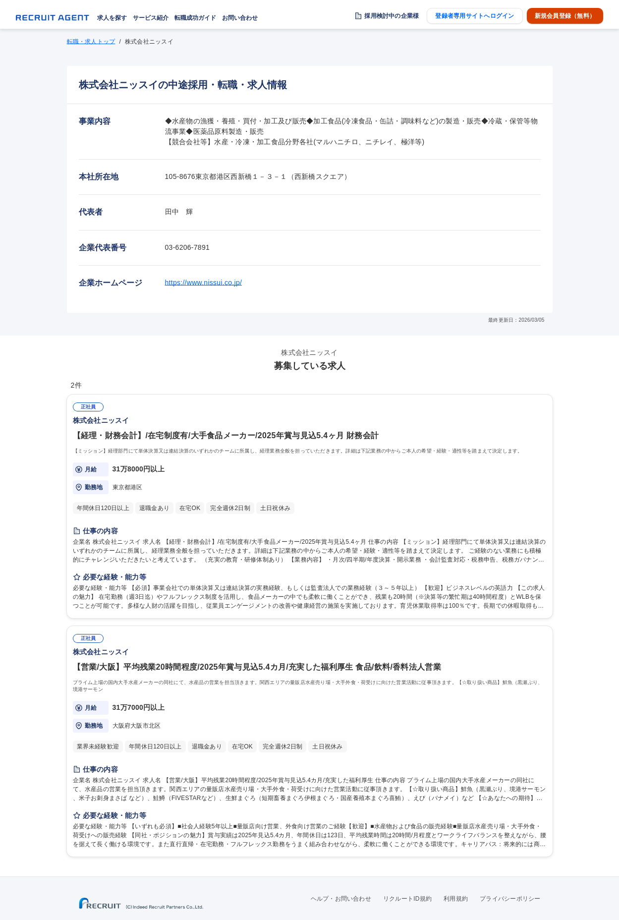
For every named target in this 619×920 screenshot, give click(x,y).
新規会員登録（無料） (565, 15)
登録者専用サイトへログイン (474, 15)
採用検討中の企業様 (391, 15)
